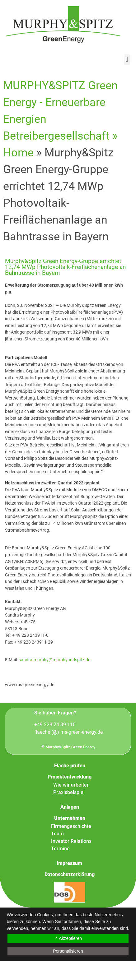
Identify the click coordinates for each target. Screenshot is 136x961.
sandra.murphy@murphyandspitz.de (54, 660)
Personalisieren (68, 951)
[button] (127, 59)
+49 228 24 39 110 (55, 725)
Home (18, 152)
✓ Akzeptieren (68, 938)
